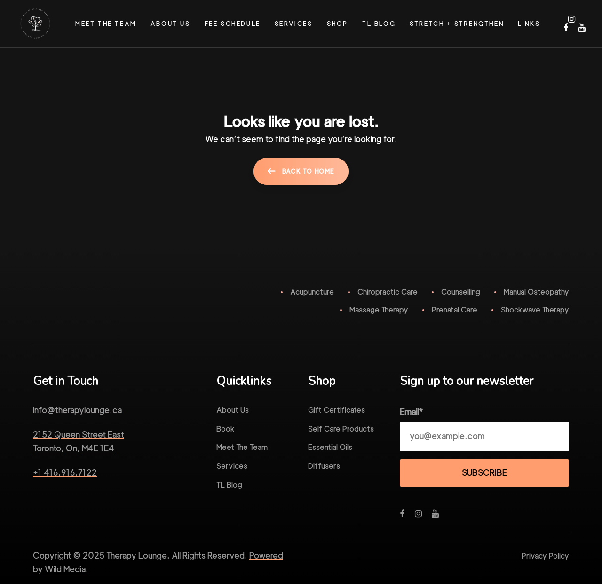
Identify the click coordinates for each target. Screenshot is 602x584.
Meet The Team (242, 447)
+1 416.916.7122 (65, 473)
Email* (411, 412)
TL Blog (229, 484)
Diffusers (324, 466)
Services (231, 466)
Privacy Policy (545, 556)
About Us (232, 410)
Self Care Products (341, 428)
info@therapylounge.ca (77, 410)
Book (225, 428)
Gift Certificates (336, 410)
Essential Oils (330, 447)
